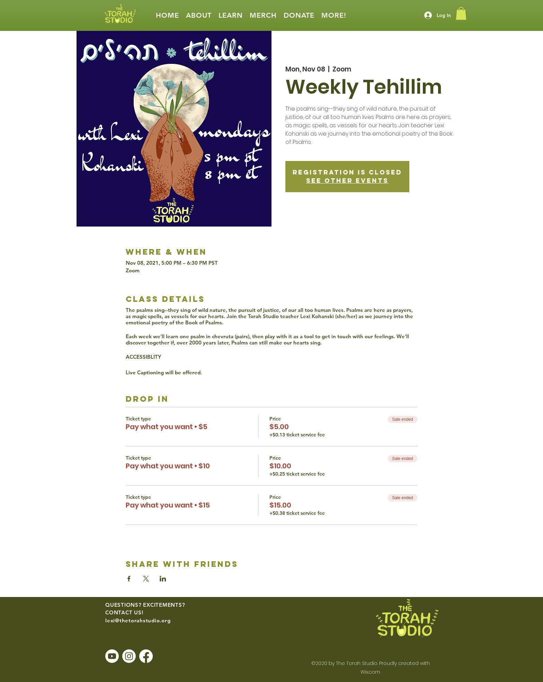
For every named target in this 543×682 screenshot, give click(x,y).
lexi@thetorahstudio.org (137, 620)
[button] (199, 15)
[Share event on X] (146, 578)
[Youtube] (112, 656)
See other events (347, 181)
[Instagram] (129, 656)
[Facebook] (146, 656)
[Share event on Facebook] (129, 578)
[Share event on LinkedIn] (163, 578)
